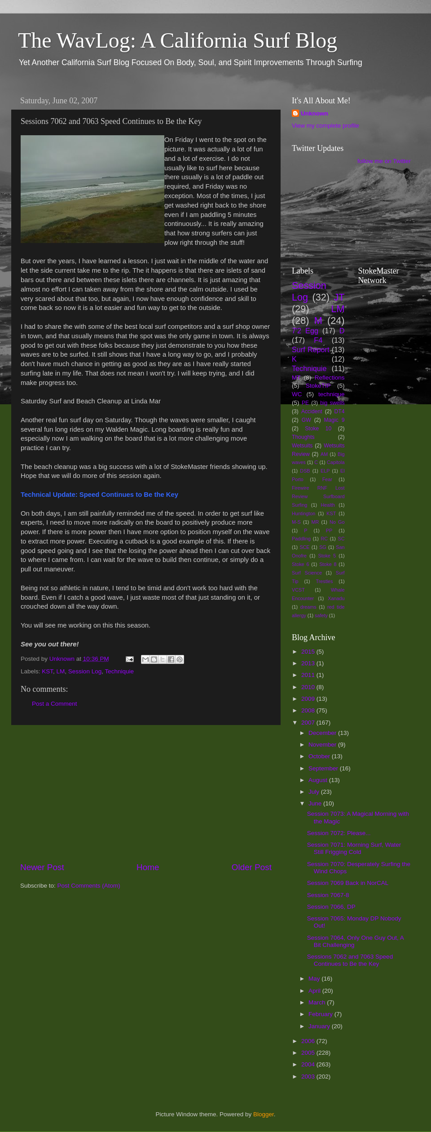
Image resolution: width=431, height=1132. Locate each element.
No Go (337, 522)
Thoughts (303, 437)
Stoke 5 (327, 555)
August (318, 780)
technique (331, 394)
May (314, 978)
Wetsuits (302, 445)
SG (322, 547)
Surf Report (310, 349)
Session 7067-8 (328, 895)
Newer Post (42, 867)
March (317, 1002)
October (320, 756)
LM (61, 671)
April (315, 990)
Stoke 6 (300, 564)
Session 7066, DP (331, 906)
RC (324, 538)
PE (305, 403)
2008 (309, 710)
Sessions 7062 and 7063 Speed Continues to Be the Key (350, 960)
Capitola (336, 462)
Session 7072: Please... (339, 833)
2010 (309, 687)
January (320, 1026)
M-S (296, 522)
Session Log (84, 671)
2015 (309, 651)
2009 (309, 698)
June (315, 803)
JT (339, 297)
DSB (305, 470)
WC (297, 394)
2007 (309, 722)
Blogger (263, 1114)
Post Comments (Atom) (88, 885)
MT (296, 377)
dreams (308, 607)
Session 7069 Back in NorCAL (348, 883)
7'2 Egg (305, 331)
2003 (309, 1076)
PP (329, 530)
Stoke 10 (318, 428)
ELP (325, 470)
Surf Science (307, 572)
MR (315, 522)
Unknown (314, 113)
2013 (309, 663)
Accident (311, 411)
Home (147, 867)
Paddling (301, 538)
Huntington (303, 513)
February (321, 1014)
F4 (318, 340)
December (323, 733)
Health (328, 505)
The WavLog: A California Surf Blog (177, 40)
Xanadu (336, 598)
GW (306, 420)
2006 (309, 1041)
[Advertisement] (146, 793)
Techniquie (119, 671)
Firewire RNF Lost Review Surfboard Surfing (318, 496)
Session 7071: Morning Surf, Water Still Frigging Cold (354, 848)
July (314, 791)
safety (321, 615)
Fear (327, 479)
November (323, 744)
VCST (298, 590)
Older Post (252, 867)
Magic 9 (334, 420)
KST (47, 671)
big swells (332, 403)
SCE (304, 547)
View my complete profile (325, 125)
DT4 (339, 411)
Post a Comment (54, 703)
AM (324, 454)
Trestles (324, 581)
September (324, 768)
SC (341, 538)
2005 (309, 1052)
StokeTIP (318, 385)
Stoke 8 (327, 564)
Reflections (330, 377)
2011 (309, 675)
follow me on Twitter (384, 161)
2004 (309, 1064)
